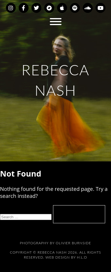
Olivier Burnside (73, 243)
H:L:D (82, 257)
